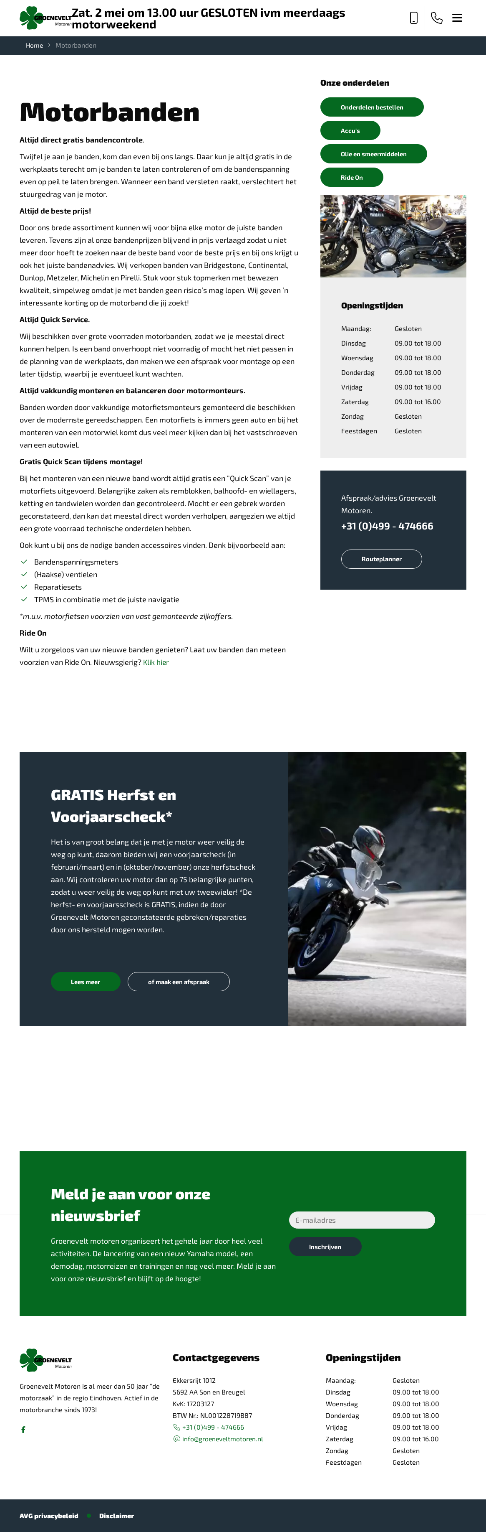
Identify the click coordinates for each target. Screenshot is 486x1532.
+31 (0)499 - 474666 (387, 527)
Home (35, 45)
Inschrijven (326, 1247)
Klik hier (156, 662)
